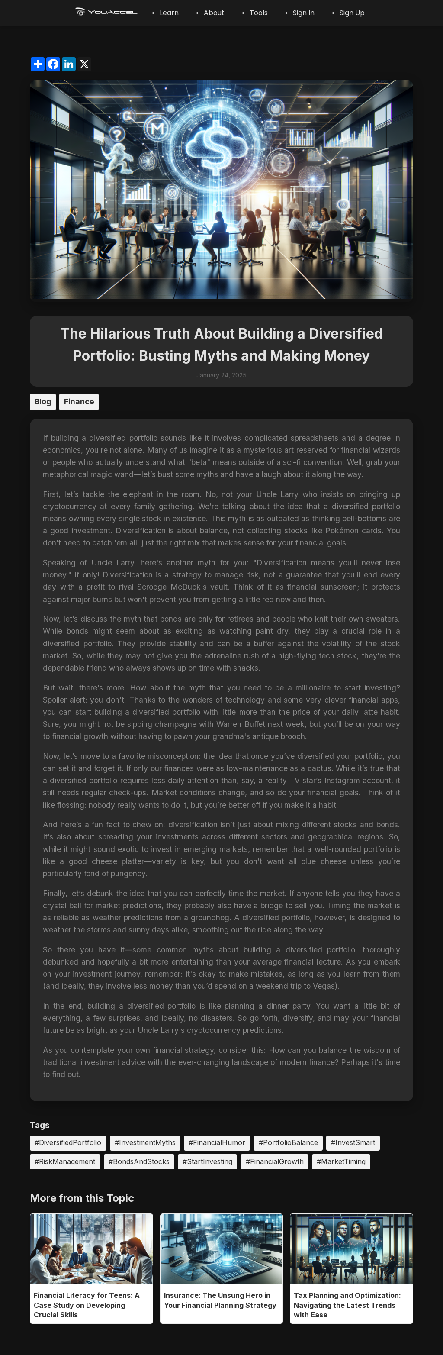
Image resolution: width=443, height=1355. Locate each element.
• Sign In (300, 13)
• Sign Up (348, 13)
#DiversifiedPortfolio (68, 1142)
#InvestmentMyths (145, 1142)
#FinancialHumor (217, 1142)
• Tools (255, 13)
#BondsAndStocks (139, 1161)
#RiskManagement (65, 1161)
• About (210, 13)
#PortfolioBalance (288, 1142)
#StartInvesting (207, 1161)
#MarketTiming (341, 1161)
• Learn (165, 13)
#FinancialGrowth (275, 1161)
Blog (43, 401)
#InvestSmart (353, 1142)
